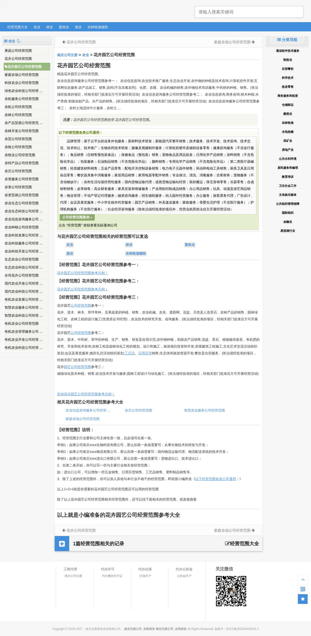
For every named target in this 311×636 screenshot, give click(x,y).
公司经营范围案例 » (77, 217)
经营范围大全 (17, 27)
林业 (49, 27)
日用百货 (145, 353)
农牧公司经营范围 (18, 147)
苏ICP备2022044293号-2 (242, 629)
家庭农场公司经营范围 (22, 75)
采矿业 (287, 141)
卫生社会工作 (287, 186)
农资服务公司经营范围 (22, 179)
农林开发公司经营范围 (22, 131)
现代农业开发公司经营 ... (24, 283)
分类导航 (287, 40)
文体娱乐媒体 (287, 195)
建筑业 (287, 114)
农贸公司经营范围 (18, 139)
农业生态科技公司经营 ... (24, 211)
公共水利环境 (287, 159)
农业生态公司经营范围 (22, 203)
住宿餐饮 (288, 69)
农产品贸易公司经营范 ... (24, 123)
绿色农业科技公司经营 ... (24, 91)
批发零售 (288, 87)
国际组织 (288, 213)
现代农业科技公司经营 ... (24, 291)
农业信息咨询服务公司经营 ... (88, 410)
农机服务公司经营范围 (22, 99)
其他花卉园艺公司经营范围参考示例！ (86, 394)
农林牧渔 (288, 123)
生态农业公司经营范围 (22, 259)
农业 (37, 27)
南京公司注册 (67, 55)
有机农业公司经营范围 (22, 323)
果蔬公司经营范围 (18, 51)
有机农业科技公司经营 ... (24, 347)
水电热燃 (288, 132)
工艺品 (130, 353)
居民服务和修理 (287, 168)
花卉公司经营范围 (18, 59)
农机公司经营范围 (18, 107)
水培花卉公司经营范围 (22, 275)
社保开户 (145, 576)
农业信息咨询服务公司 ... (24, 219)
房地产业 (288, 150)
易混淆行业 (287, 231)
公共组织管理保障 (287, 204)
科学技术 (288, 78)
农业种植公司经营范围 (22, 227)
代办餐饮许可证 (112, 576)
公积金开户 (184, 576)
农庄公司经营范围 (18, 171)
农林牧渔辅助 (97, 27)
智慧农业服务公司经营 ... (24, 307)
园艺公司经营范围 (77, 367)
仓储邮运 (288, 105)
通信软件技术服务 (287, 51)
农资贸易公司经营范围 (22, 195)
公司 (74, 333)
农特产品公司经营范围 (22, 163)
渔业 (78, 27)
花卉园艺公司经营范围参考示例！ (82, 273)
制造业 (287, 60)
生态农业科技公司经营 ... (24, 267)
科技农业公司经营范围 (22, 83)
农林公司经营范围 (18, 115)
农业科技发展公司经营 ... (24, 235)
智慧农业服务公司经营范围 (204, 410)
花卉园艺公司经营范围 (23, 67)
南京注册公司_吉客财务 (38, 11)
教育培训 (288, 177)
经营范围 (84, 333)
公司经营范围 (81, 305)
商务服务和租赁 (287, 96)
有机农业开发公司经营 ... (24, 339)
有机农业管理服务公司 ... (24, 331)
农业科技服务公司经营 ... (24, 243)
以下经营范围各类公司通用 (215, 479)
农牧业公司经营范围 (20, 155)
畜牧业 (64, 27)
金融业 (287, 222)
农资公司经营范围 (18, 187)
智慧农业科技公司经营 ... (24, 315)
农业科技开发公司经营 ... (24, 251)
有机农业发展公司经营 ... (24, 299)
